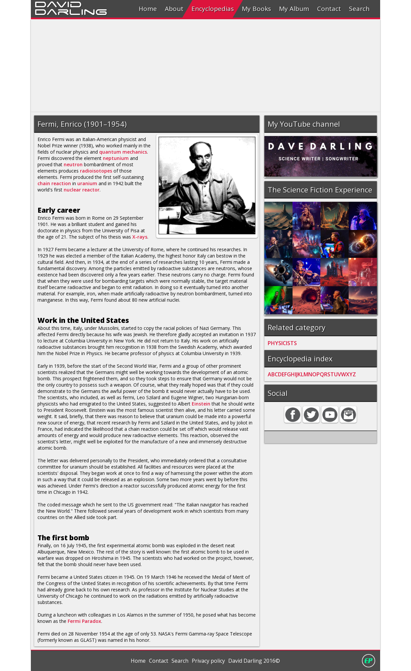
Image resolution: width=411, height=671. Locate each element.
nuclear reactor (82, 189)
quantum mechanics (123, 152)
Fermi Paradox (84, 621)
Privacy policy (208, 660)
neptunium (116, 158)
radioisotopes (96, 171)
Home (148, 8)
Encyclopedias (212, 8)
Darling (70, 11)
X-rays (139, 237)
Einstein (201, 404)
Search (359, 8)
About (174, 8)
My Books (256, 8)
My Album (294, 8)
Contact (329, 8)
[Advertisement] (205, 65)
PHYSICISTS (282, 343)
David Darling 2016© (254, 660)
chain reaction (54, 183)
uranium (87, 183)
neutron (73, 164)
